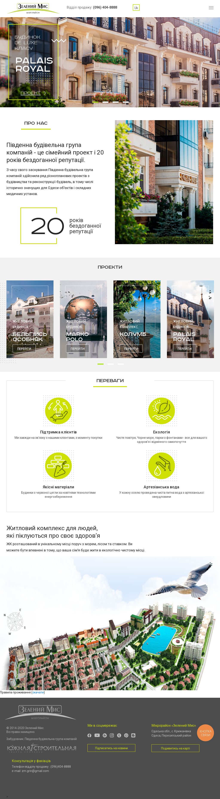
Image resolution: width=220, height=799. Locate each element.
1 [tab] (95, 102)
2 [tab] (105, 102)
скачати (38, 692)
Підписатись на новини (111, 748)
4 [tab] (126, 102)
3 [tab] (116, 102)
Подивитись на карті (175, 748)
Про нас (35, 123)
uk (136, 8)
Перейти (24, 349)
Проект (31, 93)
